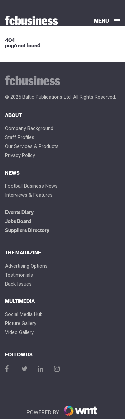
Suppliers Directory (27, 230)
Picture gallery (20, 323)
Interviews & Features (29, 195)
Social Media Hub (24, 314)
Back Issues (18, 284)
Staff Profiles (19, 137)
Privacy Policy (20, 155)
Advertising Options (26, 266)
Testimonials (19, 275)
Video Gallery (19, 332)
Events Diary (19, 212)
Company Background (29, 128)
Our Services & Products (32, 146)
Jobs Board (18, 221)
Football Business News (31, 186)
